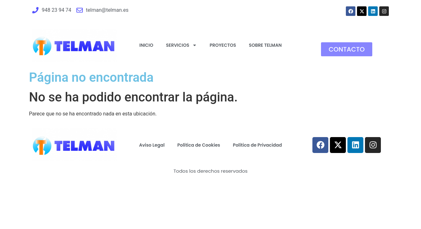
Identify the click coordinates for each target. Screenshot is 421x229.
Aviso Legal (152, 145)
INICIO (146, 45)
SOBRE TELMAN (265, 45)
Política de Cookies (198, 145)
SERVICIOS (181, 45)
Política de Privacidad (257, 145)
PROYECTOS (223, 45)
